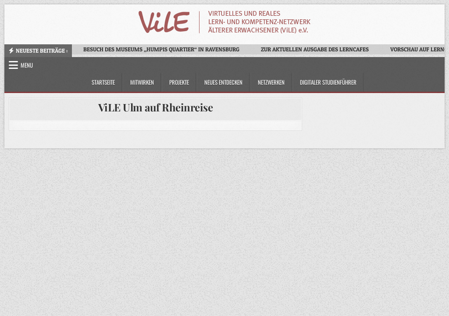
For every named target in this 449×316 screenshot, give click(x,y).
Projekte (179, 82)
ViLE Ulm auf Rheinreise (155, 107)
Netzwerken (271, 82)
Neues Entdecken (223, 82)
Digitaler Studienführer (328, 82)
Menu (27, 65)
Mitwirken (142, 82)
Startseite (103, 82)
